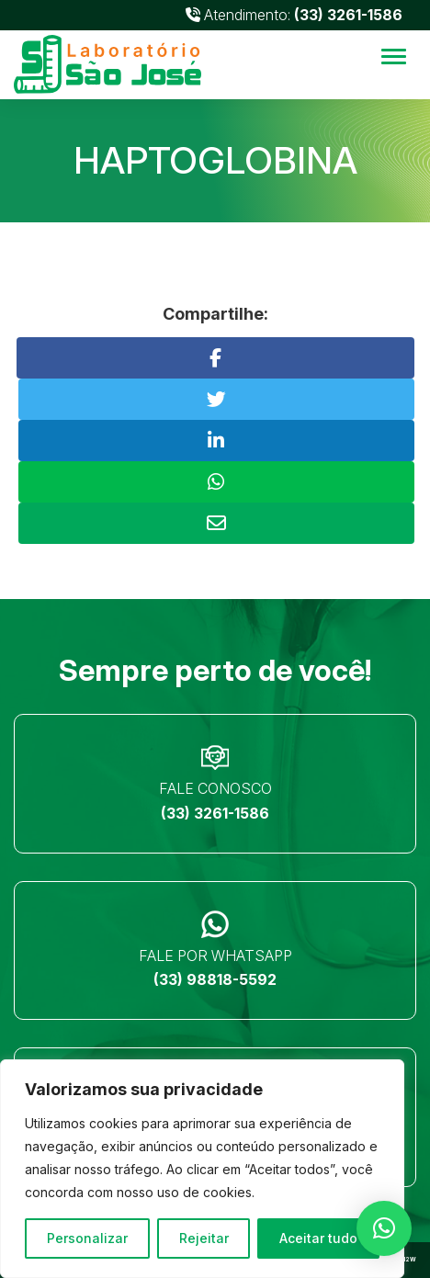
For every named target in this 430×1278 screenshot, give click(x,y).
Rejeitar (204, 1238)
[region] (202, 1168)
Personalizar (87, 1238)
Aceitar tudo (318, 1238)
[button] (384, 1228)
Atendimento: (294, 15)
